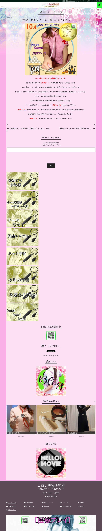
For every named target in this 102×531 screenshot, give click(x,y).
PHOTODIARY (65, 424)
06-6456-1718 (52, 415)
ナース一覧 (64, 421)
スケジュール (29, 424)
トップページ (11, 421)
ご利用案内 (28, 421)
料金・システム (47, 421)
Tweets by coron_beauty (51, 274)
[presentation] (21, 157)
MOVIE (81, 424)
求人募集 (45, 424)
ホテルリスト (11, 428)
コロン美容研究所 (51, 3)
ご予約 (81, 421)
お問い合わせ (11, 424)
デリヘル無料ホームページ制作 (61, 528)
